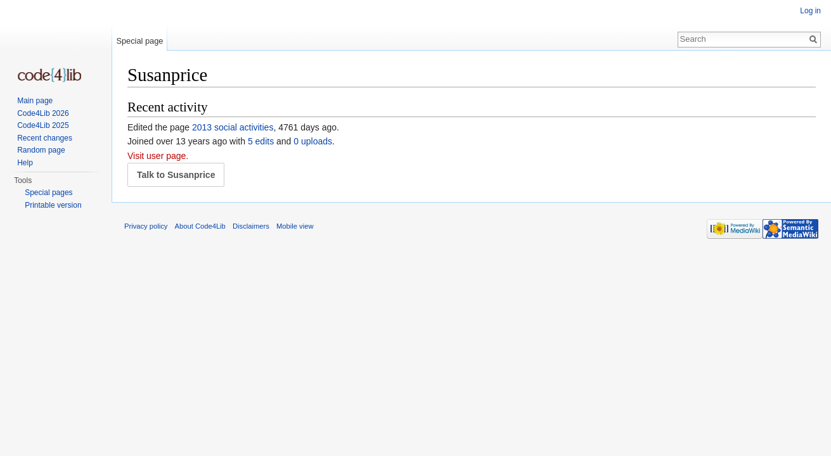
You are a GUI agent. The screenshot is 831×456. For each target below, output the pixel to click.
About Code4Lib (200, 226)
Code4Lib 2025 (42, 125)
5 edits (261, 141)
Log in (810, 10)
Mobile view (294, 226)
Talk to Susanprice (176, 175)
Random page (41, 150)
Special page (139, 41)
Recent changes (44, 138)
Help (25, 162)
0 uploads (312, 141)
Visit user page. (157, 156)
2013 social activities (232, 127)
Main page (35, 100)
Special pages (48, 192)
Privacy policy (145, 226)
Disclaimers (251, 226)
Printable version (53, 205)
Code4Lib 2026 (42, 113)
